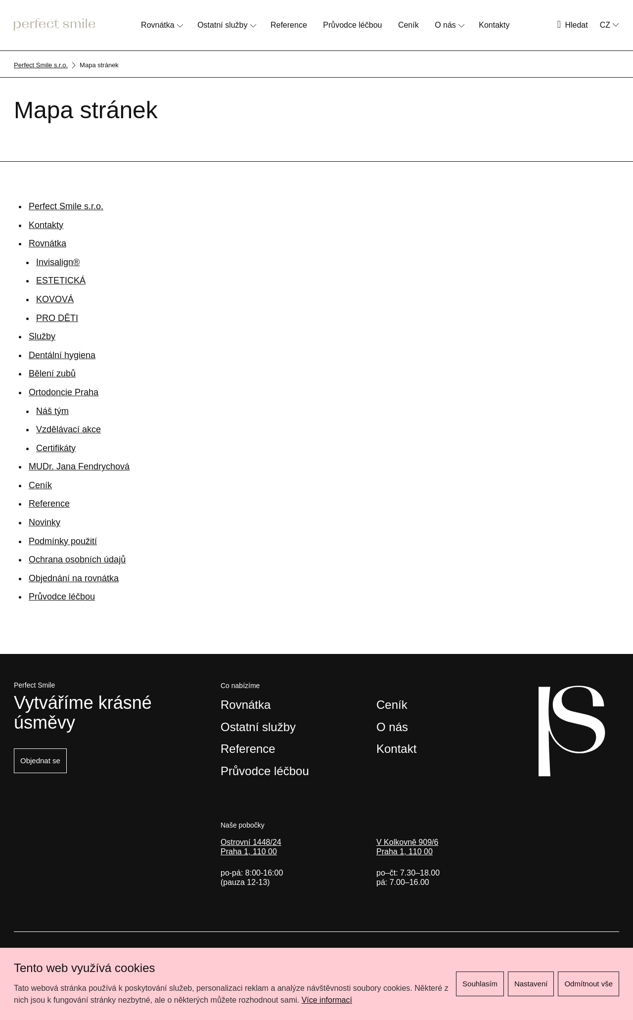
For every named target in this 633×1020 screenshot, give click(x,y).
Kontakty (494, 25)
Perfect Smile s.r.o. (66, 206)
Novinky (44, 522)
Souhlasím (479, 983)
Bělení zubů (52, 373)
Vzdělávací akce (68, 429)
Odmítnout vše (588, 983)
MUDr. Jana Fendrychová (79, 466)
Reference (289, 25)
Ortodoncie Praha (63, 392)
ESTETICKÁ (61, 280)
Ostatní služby (222, 25)
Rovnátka (158, 25)
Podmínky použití (63, 541)
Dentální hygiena (62, 355)
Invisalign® (58, 262)
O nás (445, 25)
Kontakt (396, 748)
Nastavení (531, 983)
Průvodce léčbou (352, 25)
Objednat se (40, 760)
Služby (42, 336)
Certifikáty (56, 448)
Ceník (408, 25)
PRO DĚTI (57, 318)
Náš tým (52, 411)
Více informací (327, 1000)
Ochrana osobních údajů (77, 559)
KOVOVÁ (55, 299)
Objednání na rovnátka (74, 578)
